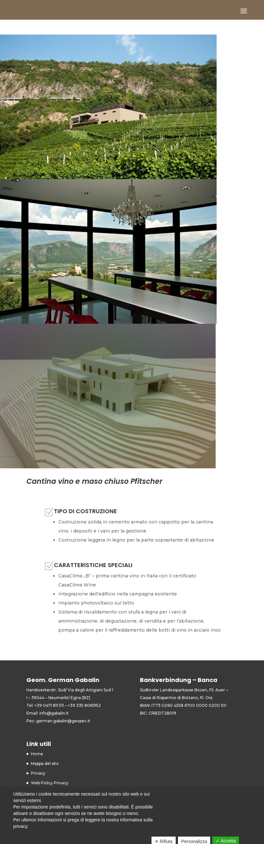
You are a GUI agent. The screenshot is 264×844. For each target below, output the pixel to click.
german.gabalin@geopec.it (63, 720)
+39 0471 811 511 (49, 705)
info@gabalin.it (54, 713)
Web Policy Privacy (49, 782)
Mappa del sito (45, 763)
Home (37, 753)
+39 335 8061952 (84, 705)
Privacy (38, 773)
